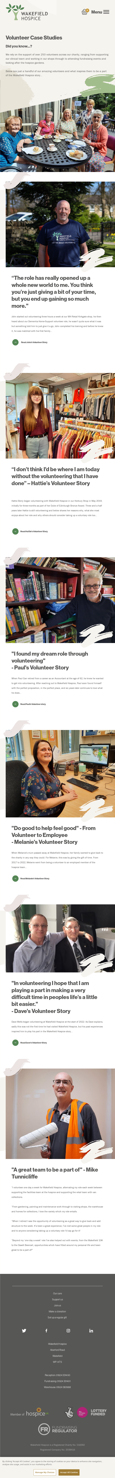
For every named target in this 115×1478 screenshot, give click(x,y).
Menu (100, 12)
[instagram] (68, 1330)
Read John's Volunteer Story (34, 342)
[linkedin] (91, 1330)
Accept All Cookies (69, 1472)
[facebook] (46, 1330)
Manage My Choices (44, 1472)
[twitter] (24, 1330)
